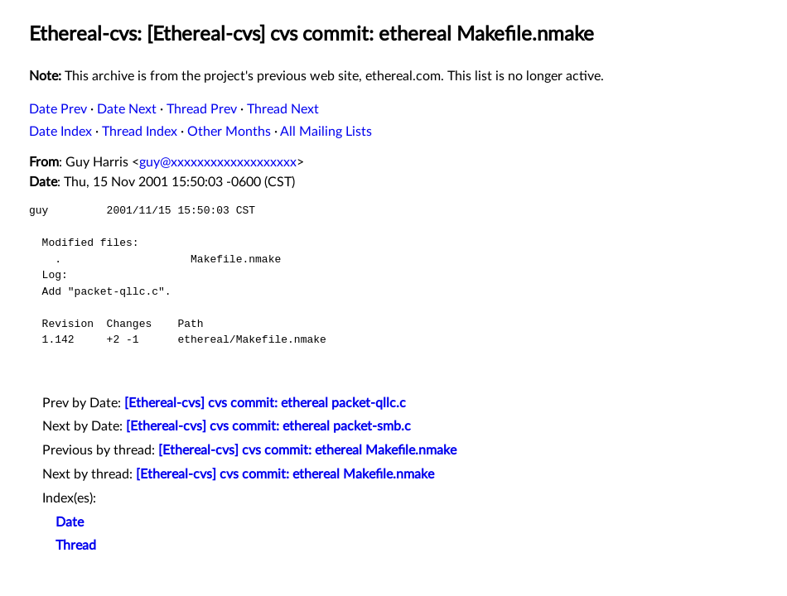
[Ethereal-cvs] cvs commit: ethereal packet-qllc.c (265, 403)
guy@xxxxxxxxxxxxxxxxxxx (218, 162)
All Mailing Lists (326, 131)
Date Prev (58, 109)
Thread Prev (202, 109)
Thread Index (139, 131)
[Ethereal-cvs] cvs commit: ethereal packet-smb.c (268, 426)
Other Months (229, 131)
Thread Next (283, 109)
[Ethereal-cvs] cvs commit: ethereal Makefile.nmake (307, 450)
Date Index (60, 131)
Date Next (127, 109)
